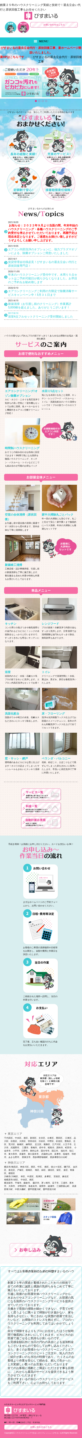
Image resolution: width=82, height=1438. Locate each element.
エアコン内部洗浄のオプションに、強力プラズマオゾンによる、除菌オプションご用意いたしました (42, 251)
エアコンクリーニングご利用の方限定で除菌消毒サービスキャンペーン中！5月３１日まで (42, 292)
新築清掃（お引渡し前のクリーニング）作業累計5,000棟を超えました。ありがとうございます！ (39, 305)
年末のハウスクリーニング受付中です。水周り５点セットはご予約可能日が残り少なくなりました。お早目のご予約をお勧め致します (42, 278)
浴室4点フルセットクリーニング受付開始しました (40, 316)
